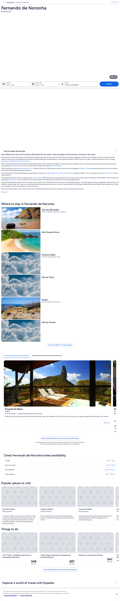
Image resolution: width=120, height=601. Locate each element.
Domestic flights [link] (37, 573)
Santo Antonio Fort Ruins (108, 70)
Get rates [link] (56, 233)
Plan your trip (115, 2)
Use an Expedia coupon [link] (98, 573)
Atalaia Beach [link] (65, 510)
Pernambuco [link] (20, 2)
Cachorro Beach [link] (66, 494)
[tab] (46, 198)
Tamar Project (66, 88)
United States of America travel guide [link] (43, 559)
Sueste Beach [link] (7, 510)
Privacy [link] (64, 559)
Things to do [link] (8, 84)
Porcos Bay (89, 84)
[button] (60, 449)
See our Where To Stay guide (74, 189)
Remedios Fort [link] (65, 502)
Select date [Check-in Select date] (9, 55)
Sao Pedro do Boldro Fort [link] (69, 506)
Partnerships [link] (6, 569)
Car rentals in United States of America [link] (44, 576)
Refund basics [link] (95, 569)
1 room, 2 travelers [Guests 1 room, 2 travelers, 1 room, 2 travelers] (72, 55)
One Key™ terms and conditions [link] (71, 569)
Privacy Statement (10, 595)
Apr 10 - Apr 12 (110, 281)
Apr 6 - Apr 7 (111, 272)
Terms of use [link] (65, 566)
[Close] (116, 594)
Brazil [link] (13, 2)
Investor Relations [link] (8, 576)
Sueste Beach (71, 90)
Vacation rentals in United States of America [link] (45, 566)
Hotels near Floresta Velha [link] (14, 463)
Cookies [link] (64, 563)
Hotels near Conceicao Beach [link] (15, 471)
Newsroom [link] (6, 573)
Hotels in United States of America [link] (42, 563)
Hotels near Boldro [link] (67, 471)
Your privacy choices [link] (68, 579)
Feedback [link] (6, 586)
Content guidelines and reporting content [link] (74, 583)
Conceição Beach (79, 84)
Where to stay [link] (8, 82)
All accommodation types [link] (40, 579)
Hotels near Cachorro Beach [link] (70, 467)
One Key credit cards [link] (39, 583)
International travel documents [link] (100, 576)
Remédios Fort (92, 70)
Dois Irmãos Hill (51, 86)
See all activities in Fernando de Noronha (75, 438)
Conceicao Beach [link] (9, 498)
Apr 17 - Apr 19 (110, 286)
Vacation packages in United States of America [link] (46, 569)
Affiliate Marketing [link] (8, 583)
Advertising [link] (6, 579)
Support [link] (94, 559)
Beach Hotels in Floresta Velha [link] (70, 463)
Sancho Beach (98, 84)
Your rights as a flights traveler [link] (100, 579)
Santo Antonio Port (56, 79)
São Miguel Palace (76, 75)
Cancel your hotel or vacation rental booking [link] (104, 563)
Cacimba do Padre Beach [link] (11, 502)
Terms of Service (26, 595)
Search (110, 54)
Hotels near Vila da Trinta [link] (14, 467)
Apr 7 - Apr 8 (111, 277)
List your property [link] (8, 566)
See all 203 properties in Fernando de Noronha (74, 252)
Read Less (34, 106)
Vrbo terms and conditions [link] (69, 573)
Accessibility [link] (65, 576)
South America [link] (5, 2)
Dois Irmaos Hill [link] (65, 498)
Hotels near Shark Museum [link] (15, 475)
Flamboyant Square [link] (9, 506)
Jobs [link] (4, 563)
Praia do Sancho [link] (8, 494)
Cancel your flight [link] (96, 566)
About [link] (5, 559)
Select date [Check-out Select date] (39, 55)
